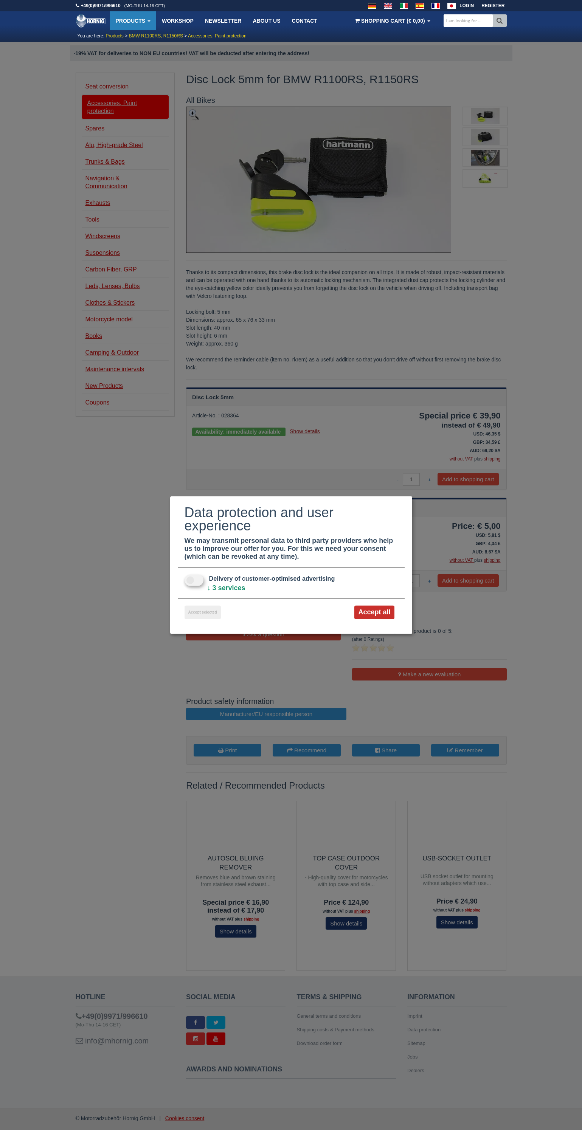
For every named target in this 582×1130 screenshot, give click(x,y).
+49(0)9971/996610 (101, 5)
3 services (226, 588)
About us (266, 21)
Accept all (374, 612)
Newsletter (223, 21)
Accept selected (202, 612)
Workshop (178, 21)
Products (133, 21)
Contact (304, 21)
